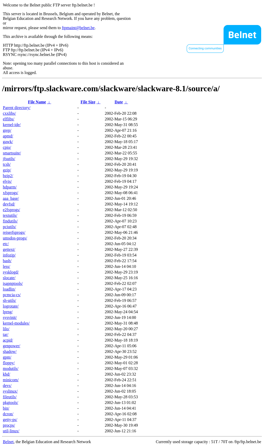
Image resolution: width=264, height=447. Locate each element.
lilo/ (6, 329)
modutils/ (10, 368)
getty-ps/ (10, 419)
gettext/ (9, 249)
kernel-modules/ (16, 323)
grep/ (7, 130)
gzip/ (7, 170)
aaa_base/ (11, 198)
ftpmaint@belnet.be (78, 28)
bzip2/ (8, 175)
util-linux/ (11, 431)
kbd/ (6, 374)
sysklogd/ (11, 272)
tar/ (5, 334)
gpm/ (7, 357)
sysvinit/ (10, 317)
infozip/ (9, 255)
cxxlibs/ (9, 113)
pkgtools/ (10, 402)
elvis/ (7, 181)
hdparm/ (9, 187)
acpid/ (8, 340)
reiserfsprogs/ (14, 232)
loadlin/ (9, 289)
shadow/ (9, 351)
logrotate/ (11, 306)
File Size (87, 102)
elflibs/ (8, 119)
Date (119, 102)
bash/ (7, 261)
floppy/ (9, 363)
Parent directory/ (16, 107)
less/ (6, 266)
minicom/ (11, 380)
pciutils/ (9, 227)
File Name (37, 102)
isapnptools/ (13, 283)
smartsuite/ (12, 153)
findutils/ (10, 221)
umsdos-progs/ (15, 238)
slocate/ (9, 278)
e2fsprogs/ (11, 210)
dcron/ (8, 414)
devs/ (7, 385)
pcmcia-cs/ (12, 295)
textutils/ (10, 215)
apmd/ (8, 136)
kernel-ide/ (12, 124)
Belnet (8, 442)
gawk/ (8, 141)
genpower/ (11, 346)
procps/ (9, 425)
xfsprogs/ (10, 193)
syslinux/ (10, 391)
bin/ (6, 408)
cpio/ (7, 147)
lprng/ (8, 312)
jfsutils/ (9, 158)
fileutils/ (9, 397)
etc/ (6, 244)
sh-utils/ (9, 300)
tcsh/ (7, 164)
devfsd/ (9, 204)
